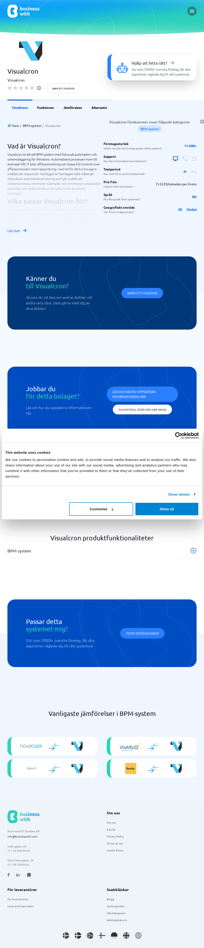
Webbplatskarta (117, 920)
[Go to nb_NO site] (90, 935)
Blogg (110, 899)
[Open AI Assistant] (29, 875)
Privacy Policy (115, 836)
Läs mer (17, 230)
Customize (101, 509)
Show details (179, 494)
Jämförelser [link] (72, 107)
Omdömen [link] (20, 107)
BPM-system (32, 125)
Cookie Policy (115, 850)
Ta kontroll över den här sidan (142, 409)
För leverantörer (18, 899)
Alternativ (99, 107)
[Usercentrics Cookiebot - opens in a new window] (178, 435)
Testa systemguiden (142, 633)
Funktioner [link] (45, 107)
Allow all (167, 509)
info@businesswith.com (22, 836)
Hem (15, 125)
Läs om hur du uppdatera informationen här (134, 394)
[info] (39, 88)
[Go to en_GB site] (126, 935)
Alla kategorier (116, 913)
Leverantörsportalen (20, 906)
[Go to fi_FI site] (102, 935)
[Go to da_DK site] (78, 935)
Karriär (111, 829)
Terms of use (115, 843)
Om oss (111, 822)
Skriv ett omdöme (63, 88)
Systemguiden (116, 906)
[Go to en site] (138, 935)
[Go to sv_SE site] (66, 935)
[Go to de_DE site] (114, 935)
